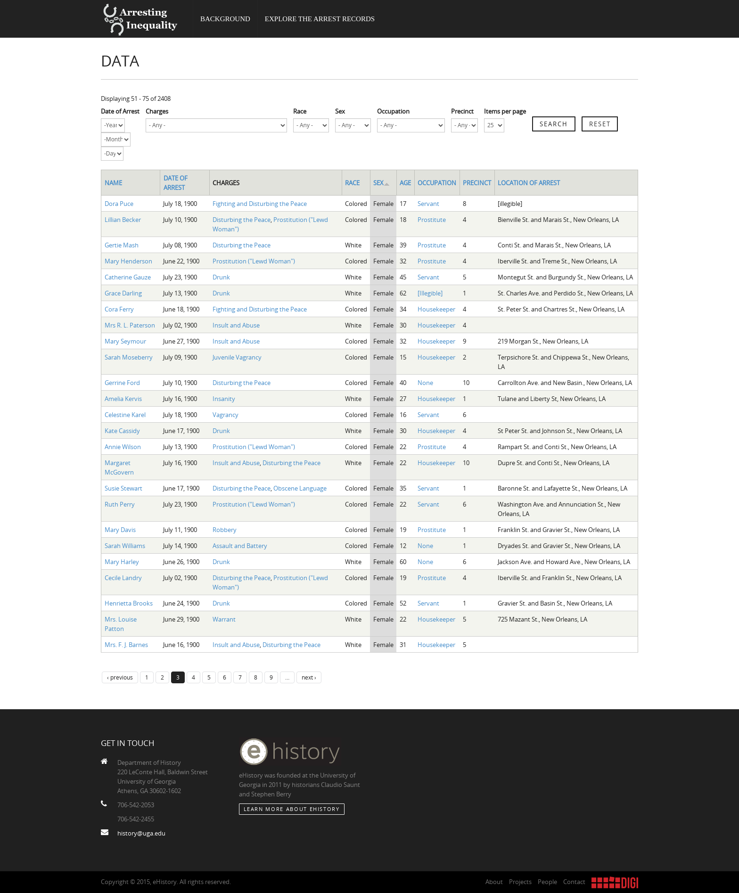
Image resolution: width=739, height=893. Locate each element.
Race (299, 111)
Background (225, 19)
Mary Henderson (128, 261)
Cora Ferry (119, 309)
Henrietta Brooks (129, 603)
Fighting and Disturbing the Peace (260, 203)
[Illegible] (430, 293)
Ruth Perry (120, 504)
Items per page (505, 111)
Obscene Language (300, 488)
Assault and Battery (240, 545)
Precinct (462, 111)
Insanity (224, 398)
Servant (428, 203)
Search (554, 124)
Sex (340, 111)
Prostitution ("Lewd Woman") (254, 261)
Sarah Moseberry (129, 357)
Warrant (224, 619)
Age (405, 183)
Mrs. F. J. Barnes (126, 644)
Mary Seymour (125, 341)
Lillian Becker (123, 219)
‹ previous (120, 677)
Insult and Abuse (236, 325)
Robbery (225, 529)
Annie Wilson (123, 446)
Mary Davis (120, 529)
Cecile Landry (123, 577)
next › (309, 677)
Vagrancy (225, 414)
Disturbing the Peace (242, 219)
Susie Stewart (123, 488)
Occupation (393, 111)
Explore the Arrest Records (320, 19)
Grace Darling (123, 293)
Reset (600, 124)
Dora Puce (119, 203)
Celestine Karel (125, 414)
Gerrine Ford (122, 382)
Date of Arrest (120, 111)
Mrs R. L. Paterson (130, 325)
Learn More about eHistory (292, 808)
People (547, 881)
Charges (157, 111)
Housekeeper (436, 309)
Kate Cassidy (122, 430)
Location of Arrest (529, 183)
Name (113, 183)
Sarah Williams (125, 545)
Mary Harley (122, 561)
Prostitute (432, 219)
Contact (574, 881)
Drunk (221, 277)
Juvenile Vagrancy (237, 357)
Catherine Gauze (128, 277)
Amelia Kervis (123, 398)
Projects (520, 881)
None (425, 382)
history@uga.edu (141, 833)
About (494, 881)
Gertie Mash (122, 245)
